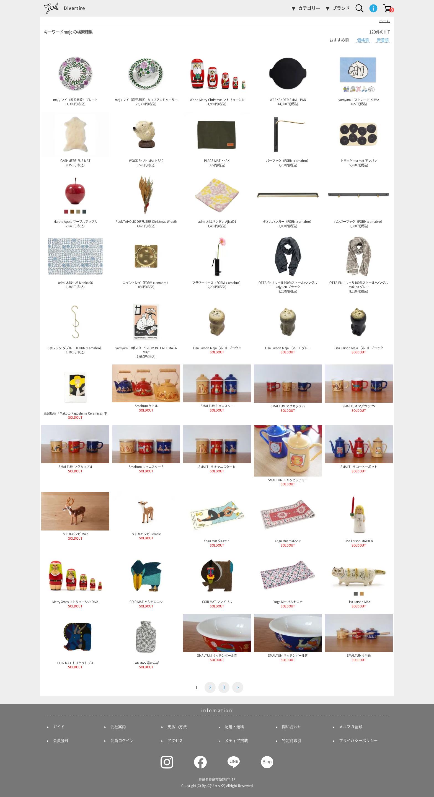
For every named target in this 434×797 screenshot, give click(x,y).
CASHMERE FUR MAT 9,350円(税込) (75, 139)
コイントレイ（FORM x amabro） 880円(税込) (146, 261)
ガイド (59, 727)
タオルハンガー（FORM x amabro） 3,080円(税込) (288, 200)
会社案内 (118, 727)
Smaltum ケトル (146, 388)
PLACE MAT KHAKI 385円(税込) (217, 139)
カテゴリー (309, 8)
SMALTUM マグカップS (359, 388)
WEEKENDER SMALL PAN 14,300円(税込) (288, 78)
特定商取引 (291, 740)
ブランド (341, 8)
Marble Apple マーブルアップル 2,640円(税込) (75, 200)
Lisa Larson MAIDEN (359, 519)
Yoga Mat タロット (217, 519)
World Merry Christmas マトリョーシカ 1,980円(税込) (217, 78)
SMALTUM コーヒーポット (359, 449)
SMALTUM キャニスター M (217, 449)
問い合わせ (291, 727)
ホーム (384, 21)
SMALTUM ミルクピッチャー (288, 455)
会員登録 (61, 740)
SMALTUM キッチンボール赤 (217, 637)
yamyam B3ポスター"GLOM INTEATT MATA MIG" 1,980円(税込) (146, 328)
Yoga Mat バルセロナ (288, 580)
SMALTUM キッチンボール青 (288, 637)
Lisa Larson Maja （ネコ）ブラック (359, 326)
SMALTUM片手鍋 (359, 637)
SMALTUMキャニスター (217, 388)
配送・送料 (234, 727)
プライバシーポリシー (358, 740)
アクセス (175, 740)
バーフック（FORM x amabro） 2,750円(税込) (288, 139)
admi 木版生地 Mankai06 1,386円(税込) (75, 261)
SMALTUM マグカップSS (288, 388)
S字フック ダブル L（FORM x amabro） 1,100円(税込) (75, 326)
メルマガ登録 (350, 727)
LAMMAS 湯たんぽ (146, 641)
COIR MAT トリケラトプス (75, 641)
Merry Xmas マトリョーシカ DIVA (75, 580)
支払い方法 (177, 727)
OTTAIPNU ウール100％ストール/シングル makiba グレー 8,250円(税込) (359, 263)
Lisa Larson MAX (359, 580)
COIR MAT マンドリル (217, 580)
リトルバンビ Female (146, 516)
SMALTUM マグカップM (75, 449)
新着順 (383, 40)
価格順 (363, 40)
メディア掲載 (236, 740)
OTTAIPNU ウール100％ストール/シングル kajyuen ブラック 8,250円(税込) (288, 263)
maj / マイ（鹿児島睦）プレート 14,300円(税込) (75, 78)
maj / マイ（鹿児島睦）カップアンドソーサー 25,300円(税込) (146, 78)
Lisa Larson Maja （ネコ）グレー (288, 326)
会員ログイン (122, 740)
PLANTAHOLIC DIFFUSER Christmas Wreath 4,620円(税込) (146, 200)
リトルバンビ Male (75, 516)
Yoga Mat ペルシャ (288, 519)
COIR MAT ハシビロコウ (146, 580)
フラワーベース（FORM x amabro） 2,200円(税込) (217, 261)
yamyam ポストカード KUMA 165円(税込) (359, 78)
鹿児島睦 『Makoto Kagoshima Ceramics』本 (75, 391)
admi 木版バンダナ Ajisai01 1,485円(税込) (217, 200)
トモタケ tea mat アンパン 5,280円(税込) (359, 139)
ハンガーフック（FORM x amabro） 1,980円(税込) (359, 200)
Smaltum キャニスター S (146, 449)
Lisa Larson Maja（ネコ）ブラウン (217, 326)
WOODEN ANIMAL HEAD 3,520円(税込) (146, 139)
